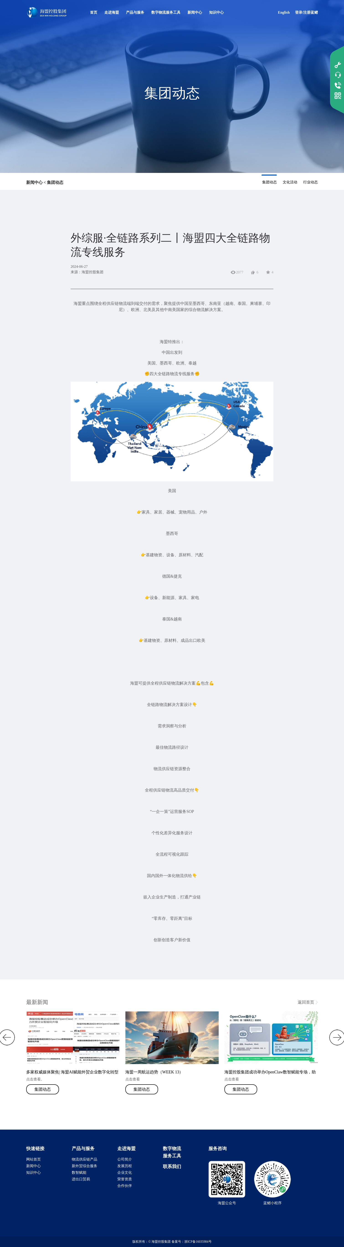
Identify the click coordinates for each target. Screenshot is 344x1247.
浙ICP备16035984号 (198, 1241)
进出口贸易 (81, 1179)
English (284, 12)
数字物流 (172, 1148)
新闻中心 (194, 12)
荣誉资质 (124, 1179)
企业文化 (124, 1172)
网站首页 (33, 1159)
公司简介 (124, 1159)
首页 (93, 12)
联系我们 (172, 1166)
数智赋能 (79, 1172)
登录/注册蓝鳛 (306, 12)
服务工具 (172, 1155)
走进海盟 (111, 12)
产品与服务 (135, 12)
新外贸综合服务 (84, 1166)
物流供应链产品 (84, 1159)
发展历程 (124, 1166)
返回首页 (306, 1002)
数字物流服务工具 (165, 12)
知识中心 (216, 12)
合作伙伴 (124, 1186)
